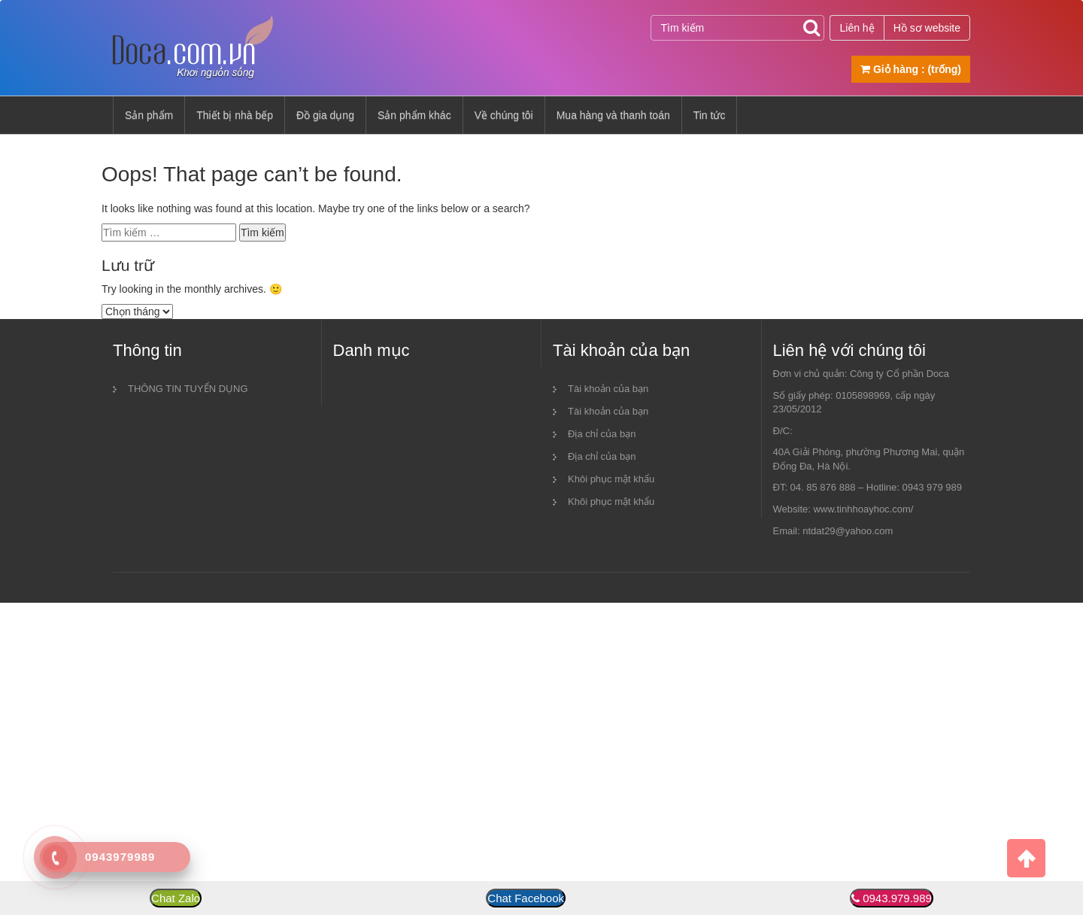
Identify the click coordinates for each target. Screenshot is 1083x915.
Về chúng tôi (504, 115)
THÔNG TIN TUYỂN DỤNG (188, 388)
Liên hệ (856, 28)
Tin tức (709, 115)
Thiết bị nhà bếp (234, 115)
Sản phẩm (149, 115)
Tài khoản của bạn (608, 388)
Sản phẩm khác (414, 115)
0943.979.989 (897, 898)
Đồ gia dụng (325, 115)
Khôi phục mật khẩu (611, 479)
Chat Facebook (525, 898)
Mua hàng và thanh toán (613, 115)
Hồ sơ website (926, 28)
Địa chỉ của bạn (602, 433)
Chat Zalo (175, 898)
